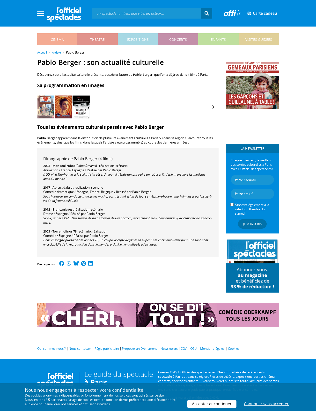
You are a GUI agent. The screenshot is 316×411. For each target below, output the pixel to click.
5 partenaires (57, 399)
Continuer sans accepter (266, 403)
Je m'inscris (252, 224)
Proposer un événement (139, 348)
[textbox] (146, 13)
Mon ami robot (63, 166)
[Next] (213, 107)
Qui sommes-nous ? (51, 348)
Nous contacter (80, 348)
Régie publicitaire (107, 348)
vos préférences (134, 399)
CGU (193, 348)
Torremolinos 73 (64, 231)
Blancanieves (62, 209)
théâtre (97, 39)
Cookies (233, 348)
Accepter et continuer (212, 403)
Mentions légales (212, 348)
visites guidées (258, 39)
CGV (184, 348)
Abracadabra (62, 187)
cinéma (57, 39)
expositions (138, 39)
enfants (218, 39)
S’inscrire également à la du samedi (252, 209)
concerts (178, 39)
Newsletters (169, 348)
